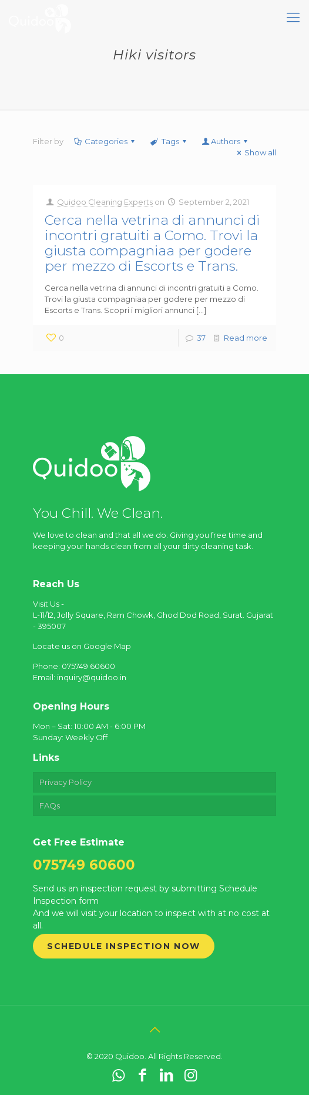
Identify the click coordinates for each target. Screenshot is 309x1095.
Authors (225, 141)
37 (201, 337)
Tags (169, 141)
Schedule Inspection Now (123, 946)
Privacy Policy (65, 782)
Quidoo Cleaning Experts (105, 202)
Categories (105, 141)
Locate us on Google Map (82, 646)
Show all (255, 152)
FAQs (49, 805)
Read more (245, 337)
